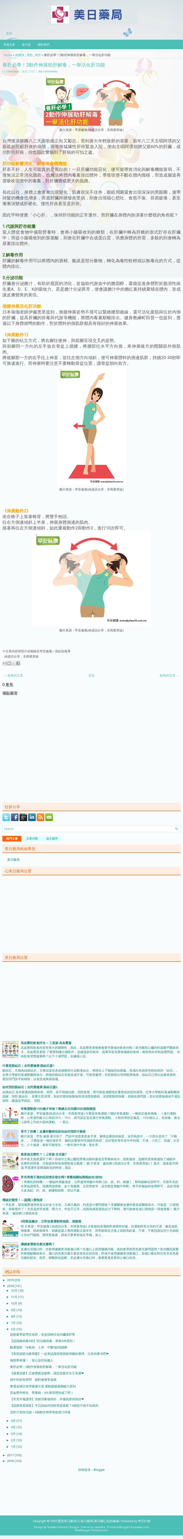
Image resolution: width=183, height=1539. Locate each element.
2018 (11, 1286)
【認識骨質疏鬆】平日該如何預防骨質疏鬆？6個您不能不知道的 (54, 1405)
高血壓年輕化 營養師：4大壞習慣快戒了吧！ (42, 1393)
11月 (14, 1297)
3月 (13, 1434)
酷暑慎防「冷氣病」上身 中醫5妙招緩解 (38, 1347)
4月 (13, 1427)
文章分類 (32, 838)
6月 (13, 1329)
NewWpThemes (57, 1527)
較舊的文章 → (169, 675)
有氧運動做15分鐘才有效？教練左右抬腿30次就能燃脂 (58, 1109)
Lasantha (99, 1527)
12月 (14, 1290)
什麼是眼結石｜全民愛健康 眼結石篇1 (28, 1066)
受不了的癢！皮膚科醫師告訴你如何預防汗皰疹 (53, 1131)
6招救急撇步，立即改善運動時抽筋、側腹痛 (51, 1221)
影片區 (26, 44)
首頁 (9, 33)
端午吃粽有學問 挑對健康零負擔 (33, 1379)
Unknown (12, 71)
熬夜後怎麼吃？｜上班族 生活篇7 (43, 1154)
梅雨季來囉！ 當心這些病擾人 (31, 1360)
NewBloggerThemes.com (91, 1530)
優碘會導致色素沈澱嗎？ (38, 1244)
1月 (13, 1446)
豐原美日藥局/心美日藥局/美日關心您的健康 (88, 1521)
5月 (13, 1421)
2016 (11, 1461)
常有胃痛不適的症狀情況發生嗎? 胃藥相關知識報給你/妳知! (61, 1177)
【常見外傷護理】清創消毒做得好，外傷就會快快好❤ (47, 1399)
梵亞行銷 (144, 1521)
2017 (11, 1455)
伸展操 (19, 55)
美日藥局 (13, 859)
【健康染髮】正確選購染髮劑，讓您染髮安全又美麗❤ (47, 1373)
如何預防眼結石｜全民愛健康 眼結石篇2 (29, 1087)
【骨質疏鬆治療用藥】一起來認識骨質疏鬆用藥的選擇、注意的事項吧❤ (59, 1354)
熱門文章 (12, 838)
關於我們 (43, 44)
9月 (13, 1310)
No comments (48, 71)
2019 (11, 1280)
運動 (29, 55)
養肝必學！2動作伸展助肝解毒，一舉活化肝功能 (53, 64)
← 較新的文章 (13, 675)
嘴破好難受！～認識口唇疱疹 (22, 1200)
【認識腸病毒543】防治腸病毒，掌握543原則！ (43, 1341)
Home (8, 55)
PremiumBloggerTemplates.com (128, 1527)
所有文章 (9, 44)
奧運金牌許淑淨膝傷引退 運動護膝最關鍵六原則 (43, 1386)
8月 (13, 1316)
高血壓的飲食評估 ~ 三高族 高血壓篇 (46, 1043)
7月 (13, 1323)
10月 (14, 1303)
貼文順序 (52, 838)
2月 (13, 1440)
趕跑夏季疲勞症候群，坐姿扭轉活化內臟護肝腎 (42, 1334)
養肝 (38, 55)
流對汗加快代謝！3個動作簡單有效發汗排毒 (40, 1412)
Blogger (99, 1470)
